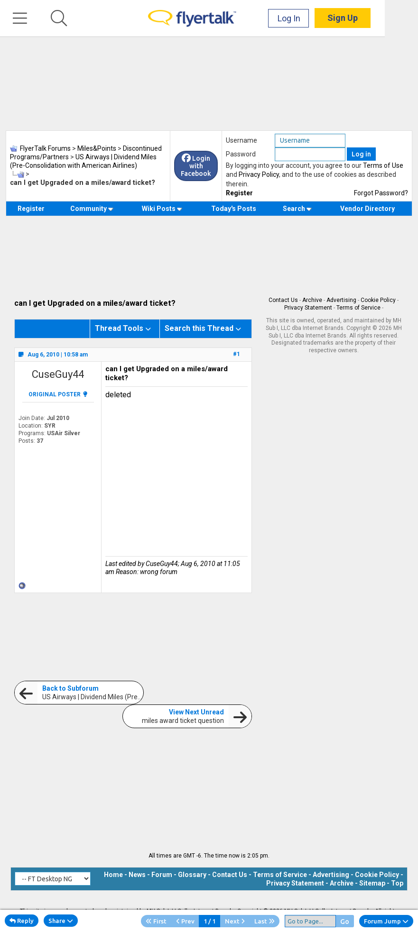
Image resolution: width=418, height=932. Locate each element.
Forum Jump (386, 921)
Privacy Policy (259, 174)
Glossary (192, 874)
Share (60, 920)
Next (235, 921)
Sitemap (372, 883)
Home (113, 874)
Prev (185, 921)
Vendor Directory (367, 208)
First (156, 921)
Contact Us (283, 300)
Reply (21, 920)
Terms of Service (358, 307)
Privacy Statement (308, 307)
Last (264, 921)
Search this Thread (199, 328)
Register (239, 193)
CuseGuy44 (58, 374)
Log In (322, 19)
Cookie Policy (378, 300)
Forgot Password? (381, 193)
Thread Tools (119, 328)
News (137, 874)
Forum (161, 874)
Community (91, 208)
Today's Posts (233, 208)
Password (241, 154)
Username (241, 140)
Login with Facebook (196, 166)
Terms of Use (383, 165)
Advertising (341, 300)
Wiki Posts (162, 208)
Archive (312, 300)
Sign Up (376, 19)
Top (397, 883)
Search (297, 208)
